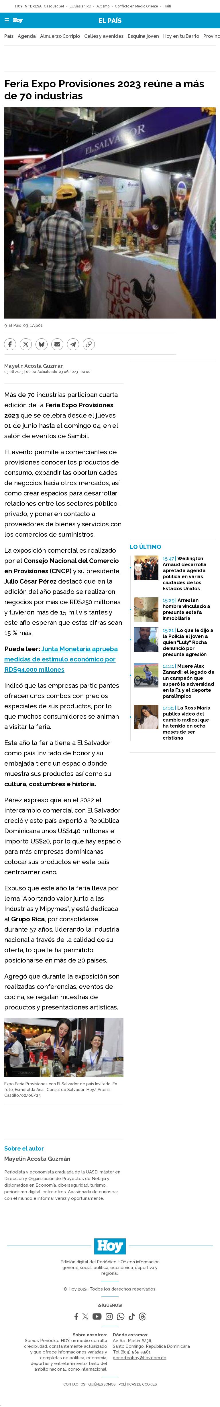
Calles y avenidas (103, 36)
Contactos (74, 1384)
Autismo (103, 6)
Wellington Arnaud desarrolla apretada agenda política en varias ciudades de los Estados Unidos (185, 573)
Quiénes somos (101, 1384)
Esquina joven (143, 36)
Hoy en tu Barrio (181, 36)
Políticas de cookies (138, 1384)
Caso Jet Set (54, 6)
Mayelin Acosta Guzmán (34, 366)
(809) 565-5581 (136, 1352)
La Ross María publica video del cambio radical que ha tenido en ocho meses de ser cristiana (187, 723)
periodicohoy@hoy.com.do (139, 1357)
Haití (167, 6)
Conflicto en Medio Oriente (136, 6)
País (8, 36)
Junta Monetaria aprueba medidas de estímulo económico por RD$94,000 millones (61, 659)
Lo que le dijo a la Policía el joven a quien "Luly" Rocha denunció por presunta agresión (188, 642)
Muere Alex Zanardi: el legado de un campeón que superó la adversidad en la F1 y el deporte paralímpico (189, 681)
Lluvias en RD (80, 6)
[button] (5, 20)
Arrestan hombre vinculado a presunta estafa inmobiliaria (186, 609)
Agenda (27, 36)
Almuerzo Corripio (60, 36)
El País (110, 20)
